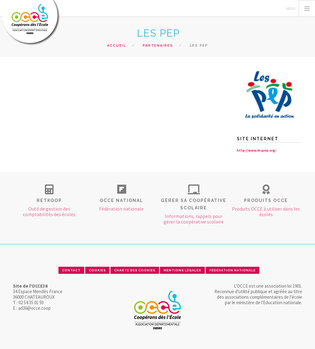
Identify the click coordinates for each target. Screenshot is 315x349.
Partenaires (158, 46)
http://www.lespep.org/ (256, 150)
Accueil (116, 46)
